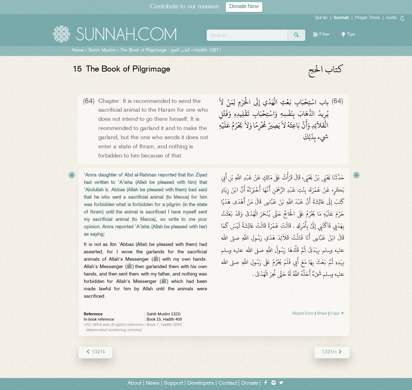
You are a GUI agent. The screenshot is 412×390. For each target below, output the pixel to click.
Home (78, 50)
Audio (391, 17)
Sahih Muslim (102, 50)
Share (322, 313)
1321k (95, 352)
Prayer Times (367, 17)
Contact (227, 383)
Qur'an (321, 17)
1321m (332, 352)
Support (173, 383)
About (134, 383)
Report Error (303, 313)
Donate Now (244, 7)
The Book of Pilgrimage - (155, 50)
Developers (200, 383)
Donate (249, 383)
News (153, 383)
